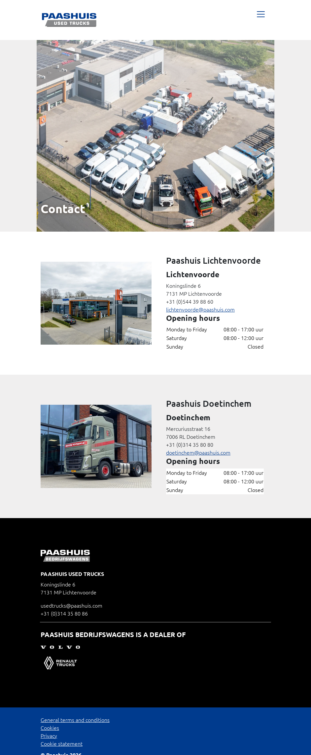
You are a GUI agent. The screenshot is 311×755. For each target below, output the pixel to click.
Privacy (49, 735)
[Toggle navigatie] (260, 20)
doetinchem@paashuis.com (198, 453)
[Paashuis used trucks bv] (69, 20)
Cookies (50, 728)
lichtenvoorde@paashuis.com (200, 310)
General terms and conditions (75, 720)
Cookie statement (62, 743)
